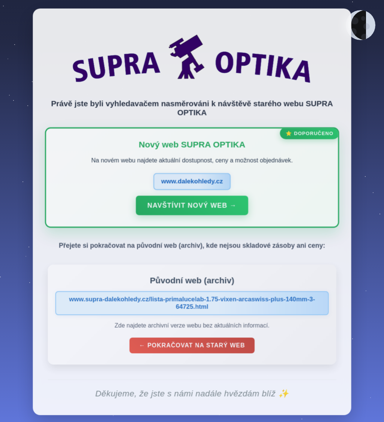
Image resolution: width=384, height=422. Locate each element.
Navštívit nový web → (192, 207)
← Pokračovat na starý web (192, 347)
